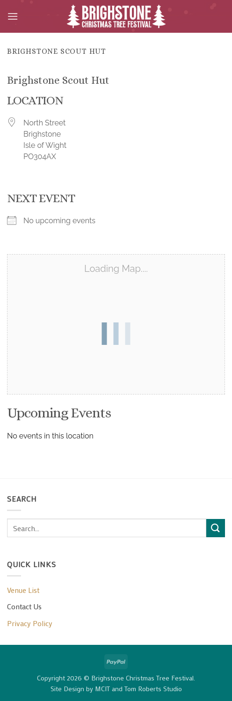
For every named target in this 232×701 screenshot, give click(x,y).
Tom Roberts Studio (153, 688)
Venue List (23, 590)
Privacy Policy (29, 623)
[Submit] (215, 528)
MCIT (102, 688)
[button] (12, 16)
